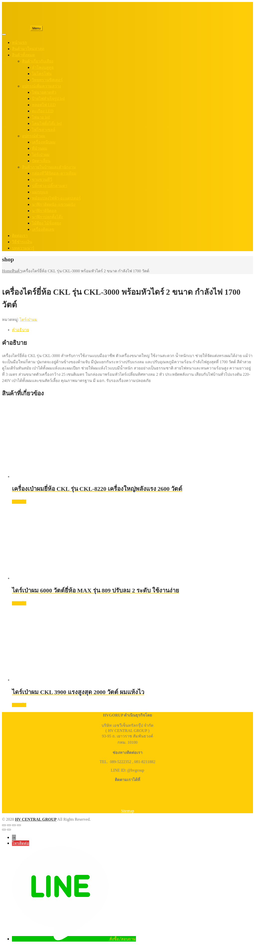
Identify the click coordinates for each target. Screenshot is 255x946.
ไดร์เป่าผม (41, 154)
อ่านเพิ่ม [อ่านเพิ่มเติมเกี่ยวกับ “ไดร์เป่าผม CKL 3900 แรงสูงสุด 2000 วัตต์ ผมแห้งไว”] (19, 705)
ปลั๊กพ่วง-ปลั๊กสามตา (49, 186)
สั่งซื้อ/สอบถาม (122, 939)
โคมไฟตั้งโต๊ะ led (47, 123)
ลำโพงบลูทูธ (43, 67)
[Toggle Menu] (4, 34)
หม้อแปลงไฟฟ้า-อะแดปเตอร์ (56, 198)
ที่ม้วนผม (39, 148)
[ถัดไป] (9, 829)
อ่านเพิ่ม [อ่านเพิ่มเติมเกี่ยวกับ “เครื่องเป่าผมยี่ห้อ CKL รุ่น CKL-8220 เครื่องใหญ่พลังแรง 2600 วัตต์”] (19, 502)
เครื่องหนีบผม (44, 142)
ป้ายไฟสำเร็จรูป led (48, 98)
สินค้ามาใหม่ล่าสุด (28, 49)
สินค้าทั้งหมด (23, 55)
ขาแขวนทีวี (42, 179)
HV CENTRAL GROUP (36, 819)
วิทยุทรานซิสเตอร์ (47, 80)
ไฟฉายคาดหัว (44, 92)
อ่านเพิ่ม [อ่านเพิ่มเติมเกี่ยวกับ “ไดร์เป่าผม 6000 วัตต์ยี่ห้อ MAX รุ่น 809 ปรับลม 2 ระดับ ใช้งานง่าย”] (19, 603)
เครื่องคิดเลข (43, 229)
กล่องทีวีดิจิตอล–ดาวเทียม (54, 173)
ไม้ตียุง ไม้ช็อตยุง (46, 223)
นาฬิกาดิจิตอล (44, 211)
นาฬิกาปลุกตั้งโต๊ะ (47, 217)
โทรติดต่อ (20, 843)
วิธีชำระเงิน (22, 242)
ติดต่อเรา (20, 235)
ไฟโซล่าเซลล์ (43, 130)
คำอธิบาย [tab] (20, 330)
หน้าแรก (19, 42)
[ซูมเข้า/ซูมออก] (4, 825)
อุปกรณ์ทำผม (33, 136)
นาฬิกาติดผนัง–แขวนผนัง (53, 204)
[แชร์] (14, 825)
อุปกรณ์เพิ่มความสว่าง (41, 86)
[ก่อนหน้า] (4, 829)
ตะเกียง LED (42, 111)
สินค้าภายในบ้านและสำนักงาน (49, 167)
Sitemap (127, 811)
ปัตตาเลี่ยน (41, 161)
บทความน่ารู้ (23, 248)
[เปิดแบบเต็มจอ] (9, 825)
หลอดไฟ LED (44, 105)
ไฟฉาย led (41, 117)
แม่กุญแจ (40, 192)
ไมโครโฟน (42, 74)
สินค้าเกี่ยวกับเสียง (37, 61)
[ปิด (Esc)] (19, 825)
